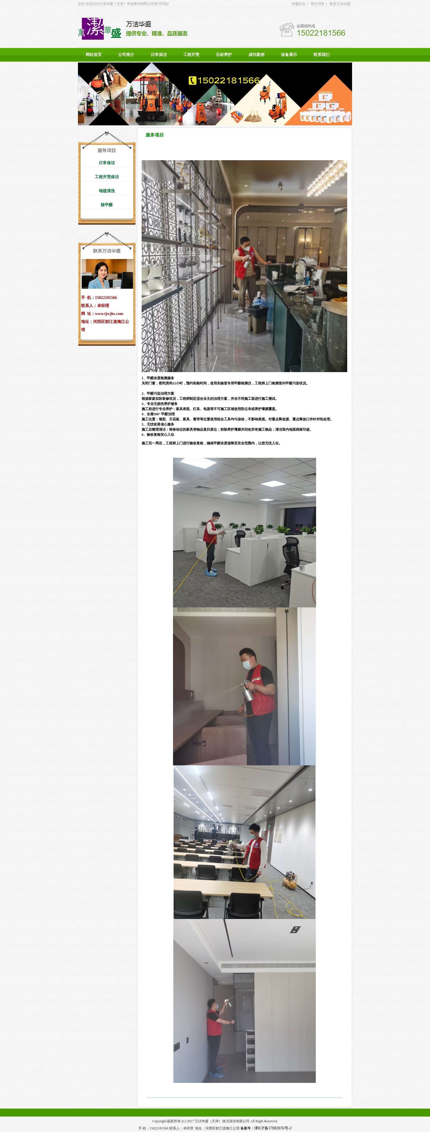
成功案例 (256, 55)
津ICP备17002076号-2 (273, 1128)
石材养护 (224, 55)
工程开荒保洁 (107, 177)
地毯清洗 (107, 191)
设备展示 (289, 55)
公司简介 (126, 55)
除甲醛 (107, 205)
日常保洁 (159, 55)
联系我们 (321, 55)
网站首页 (94, 55)
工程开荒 (191, 55)
